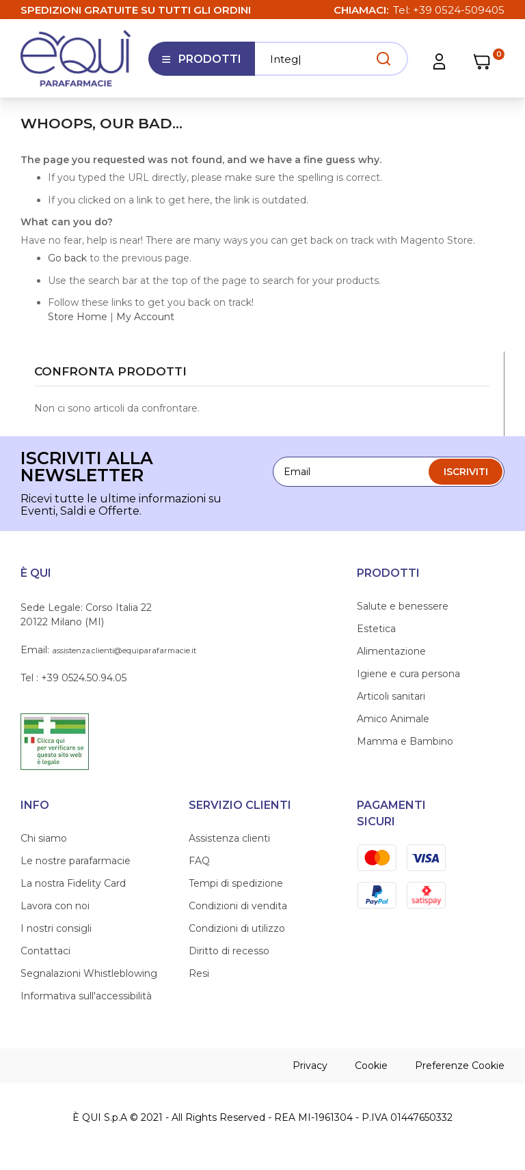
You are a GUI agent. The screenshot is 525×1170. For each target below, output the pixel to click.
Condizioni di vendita (238, 906)
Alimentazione (391, 651)
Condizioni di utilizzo (237, 928)
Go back (67, 258)
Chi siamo (44, 838)
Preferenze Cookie (459, 1065)
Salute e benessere (402, 606)
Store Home (77, 317)
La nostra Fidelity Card (73, 883)
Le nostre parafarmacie (76, 861)
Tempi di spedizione (236, 883)
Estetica (376, 629)
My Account (145, 317)
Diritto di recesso (229, 951)
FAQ (199, 861)
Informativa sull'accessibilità (86, 996)
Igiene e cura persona (408, 674)
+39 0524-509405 (458, 9)
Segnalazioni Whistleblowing (89, 973)
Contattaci (45, 951)
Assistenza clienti (229, 838)
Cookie (371, 1065)
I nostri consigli (56, 928)
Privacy (310, 1065)
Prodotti (201, 64)
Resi (199, 973)
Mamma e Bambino (405, 741)
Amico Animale (393, 719)
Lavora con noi (55, 906)
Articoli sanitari (391, 696)
